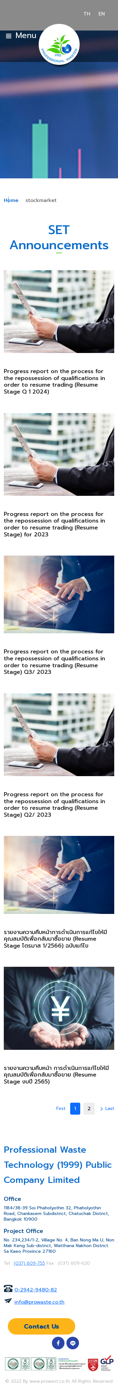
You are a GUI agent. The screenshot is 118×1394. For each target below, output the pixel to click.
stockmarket (41, 200)
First (60, 1108)
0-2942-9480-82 (35, 1290)
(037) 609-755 (29, 1263)
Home (11, 200)
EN (101, 14)
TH (86, 14)
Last (109, 1108)
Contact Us (41, 1326)
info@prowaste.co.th (39, 1302)
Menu (21, 36)
